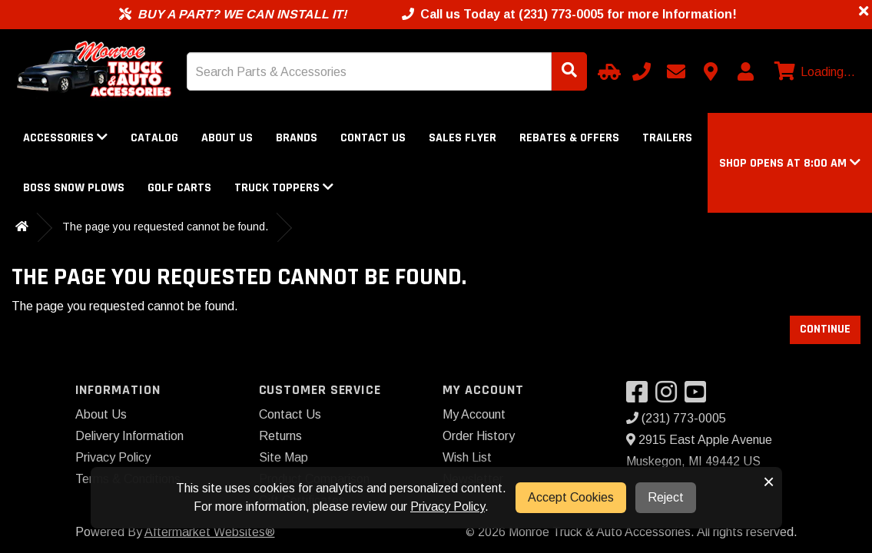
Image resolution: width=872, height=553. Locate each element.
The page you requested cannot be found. (165, 226)
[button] (790, 163)
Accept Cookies (571, 497)
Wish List (467, 457)
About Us (227, 138)
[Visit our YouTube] (699, 396)
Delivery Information (129, 435)
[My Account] (745, 71)
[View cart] (813, 72)
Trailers (667, 138)
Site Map (283, 457)
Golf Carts (179, 188)
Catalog (154, 138)
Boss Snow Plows (73, 188)
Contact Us (373, 138)
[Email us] (676, 71)
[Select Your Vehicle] (607, 71)
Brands (296, 138)
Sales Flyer (462, 138)
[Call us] (641, 71)
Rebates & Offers (569, 138)
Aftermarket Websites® (209, 531)
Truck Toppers (283, 188)
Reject (666, 497)
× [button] (768, 481)
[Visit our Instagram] (670, 396)
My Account (474, 414)
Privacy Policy (113, 457)
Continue (825, 329)
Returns (280, 435)
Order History (479, 435)
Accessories (65, 138)
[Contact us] (710, 71)
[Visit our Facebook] (640, 396)
